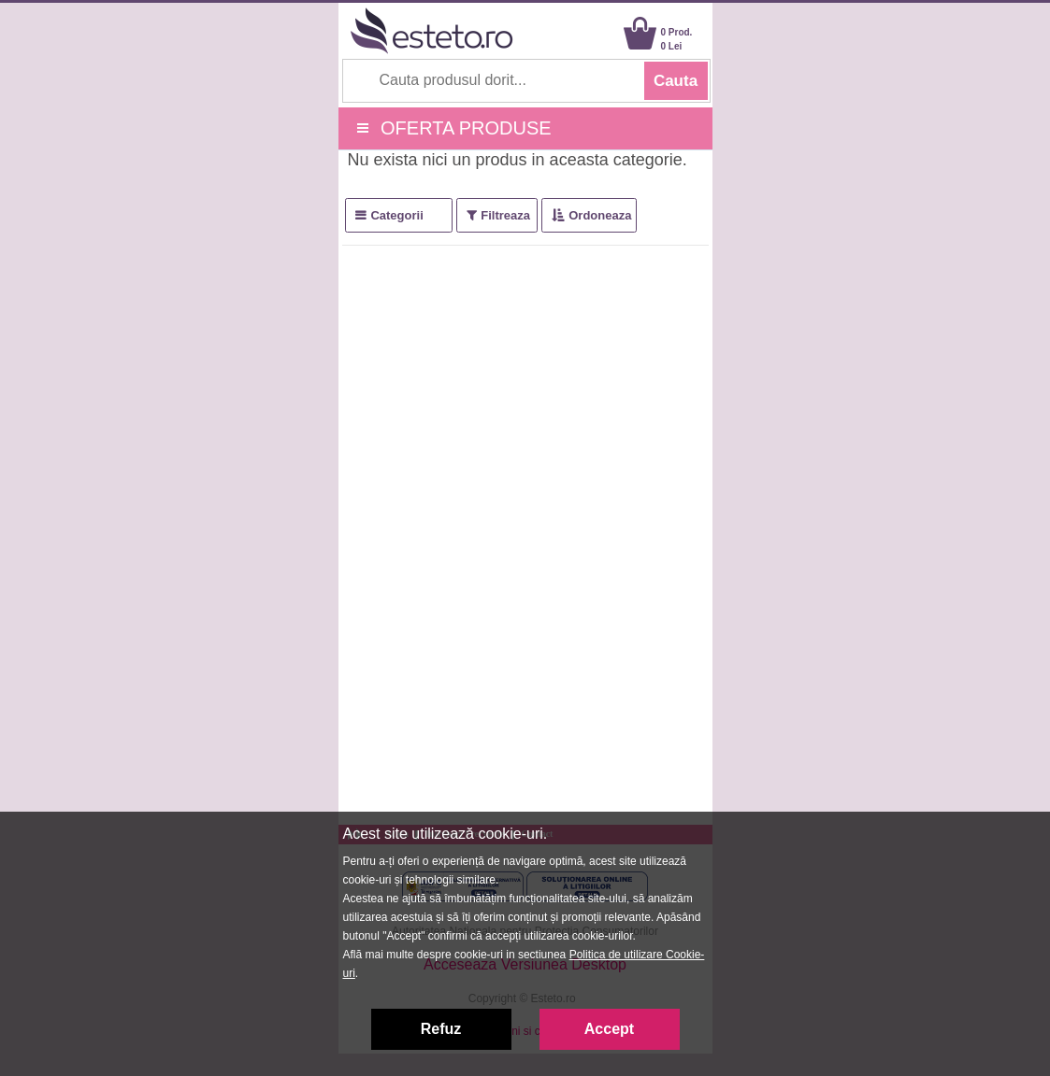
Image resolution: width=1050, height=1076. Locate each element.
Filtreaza (505, 215)
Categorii (396, 215)
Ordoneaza (599, 215)
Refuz (441, 1029)
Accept (609, 1029)
